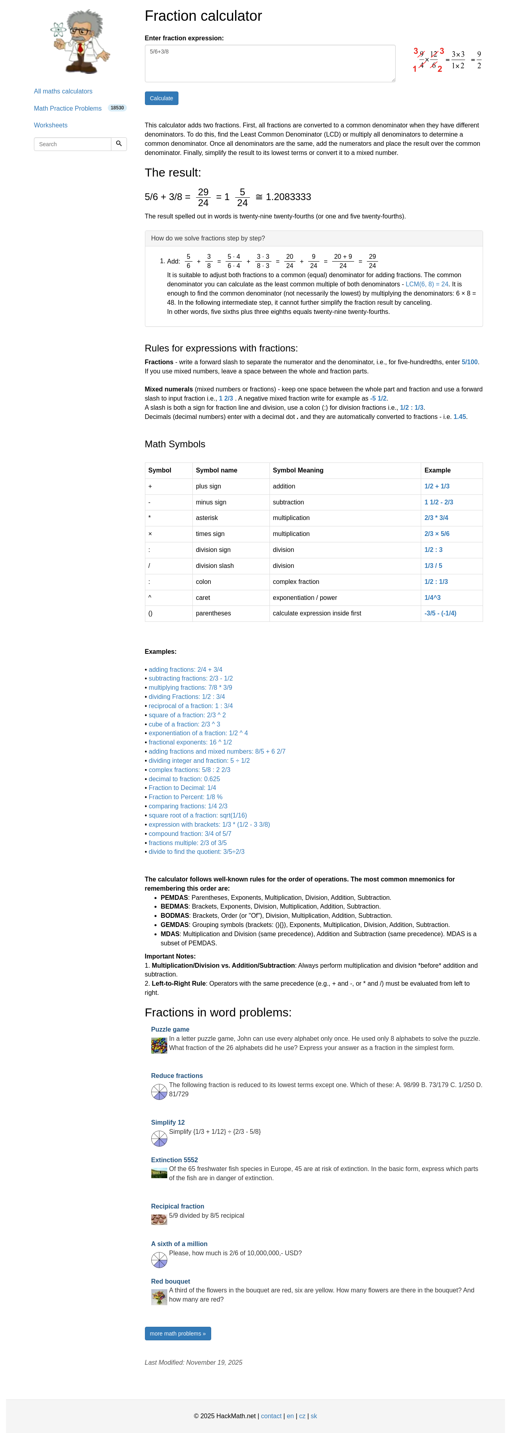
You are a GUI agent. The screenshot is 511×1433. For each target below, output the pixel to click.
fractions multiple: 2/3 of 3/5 (188, 843)
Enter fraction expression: (184, 38)
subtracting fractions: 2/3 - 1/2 (191, 678)
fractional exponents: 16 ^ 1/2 (190, 742)
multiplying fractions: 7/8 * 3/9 (190, 687)
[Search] (119, 144)
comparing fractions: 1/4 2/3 (188, 806)
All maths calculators (63, 91)
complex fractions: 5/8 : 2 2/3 (190, 769)
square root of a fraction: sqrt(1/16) (198, 815)
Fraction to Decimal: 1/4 (182, 787)
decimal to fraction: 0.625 (184, 779)
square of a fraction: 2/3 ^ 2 (187, 715)
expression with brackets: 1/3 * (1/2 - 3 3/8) (209, 824)
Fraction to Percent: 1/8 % (186, 797)
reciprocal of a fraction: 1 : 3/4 (191, 706)
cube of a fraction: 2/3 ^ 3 (184, 724)
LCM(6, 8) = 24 (427, 284)
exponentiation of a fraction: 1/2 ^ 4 (198, 733)
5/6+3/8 (270, 63)
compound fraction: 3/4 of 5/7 (190, 833)
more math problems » (178, 1333)
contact (271, 1416)
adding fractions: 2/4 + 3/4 (186, 669)
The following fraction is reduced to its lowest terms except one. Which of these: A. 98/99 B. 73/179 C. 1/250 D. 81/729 (317, 1085)
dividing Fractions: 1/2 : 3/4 (187, 696)
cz (302, 1416)
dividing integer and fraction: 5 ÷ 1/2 (199, 760)
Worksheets (50, 125)
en (290, 1416)
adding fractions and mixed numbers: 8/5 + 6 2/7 (217, 751)
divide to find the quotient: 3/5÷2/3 (197, 851)
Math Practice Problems (80, 108)
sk (314, 1416)
